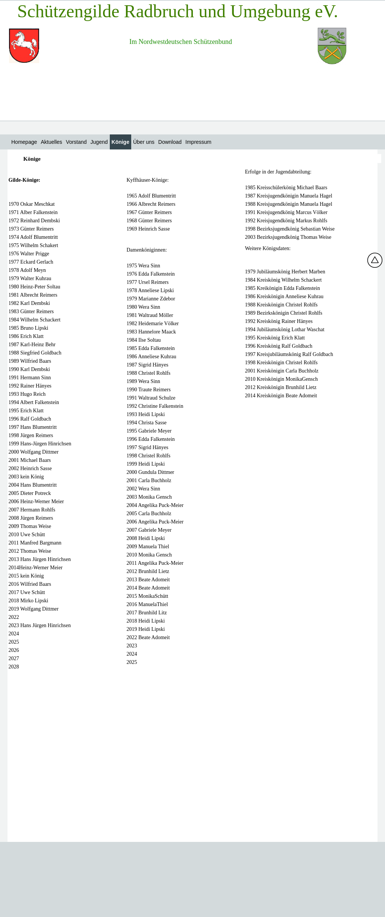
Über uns (144, 142)
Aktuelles (51, 142)
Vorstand (76, 142)
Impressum (198, 142)
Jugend (99, 142)
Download (170, 142)
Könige (120, 142)
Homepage (24, 142)
